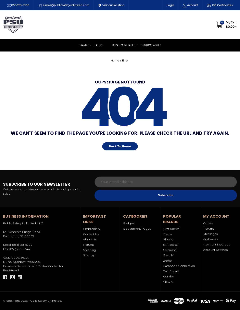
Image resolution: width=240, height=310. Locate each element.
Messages (210, 234)
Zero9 (167, 260)
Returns (88, 244)
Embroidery (91, 229)
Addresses (210, 239)
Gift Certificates (219, 5)
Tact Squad (171, 271)
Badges (98, 45)
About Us (182, 24)
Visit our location (111, 5)
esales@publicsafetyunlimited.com (64, 5)
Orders (208, 223)
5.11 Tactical (170, 244)
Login (170, 5)
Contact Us (201, 24)
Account (190, 5)
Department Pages (125, 45)
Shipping (89, 250)
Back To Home (120, 146)
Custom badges (151, 45)
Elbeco (168, 239)
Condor (168, 276)
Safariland (170, 250)
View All (168, 282)
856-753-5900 (18, 5)
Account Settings (215, 250)
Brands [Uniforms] (85, 45)
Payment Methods (216, 244)
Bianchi (168, 255)
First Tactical (171, 229)
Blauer (167, 234)
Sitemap (89, 255)
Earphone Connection (179, 266)
